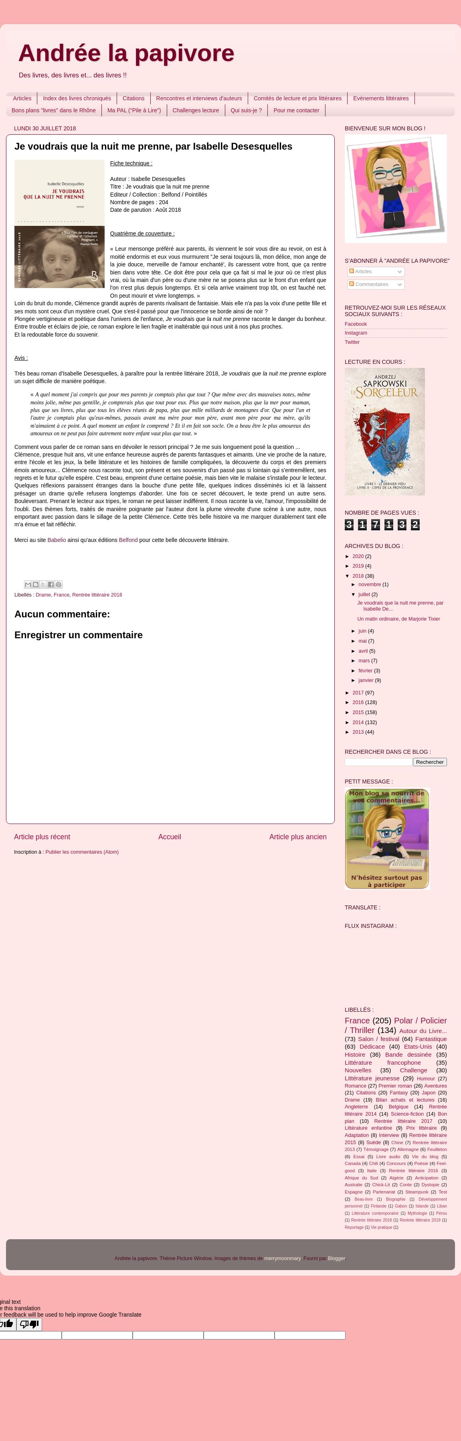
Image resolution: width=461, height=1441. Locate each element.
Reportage (354, 1227)
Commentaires (368, 284)
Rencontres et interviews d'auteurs (199, 98)
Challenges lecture (196, 110)
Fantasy (399, 1093)
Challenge (413, 1070)
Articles (22, 98)
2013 (358, 732)
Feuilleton (437, 1149)
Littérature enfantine (368, 1128)
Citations (133, 98)
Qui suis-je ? (246, 110)
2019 (358, 566)
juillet (365, 594)
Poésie (421, 1163)
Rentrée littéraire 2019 (420, 1220)
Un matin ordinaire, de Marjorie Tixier (398, 619)
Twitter (352, 342)
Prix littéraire (421, 1128)
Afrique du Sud (361, 1177)
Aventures (436, 1086)
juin (363, 631)
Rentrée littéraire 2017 (403, 1121)
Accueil (169, 837)
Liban (442, 1206)
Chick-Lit (381, 1184)
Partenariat (384, 1191)
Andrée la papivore (126, 52)
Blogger (336, 1258)
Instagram (356, 333)
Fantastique (431, 1038)
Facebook (356, 324)
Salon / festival (378, 1038)
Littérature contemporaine (375, 1213)
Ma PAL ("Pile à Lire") (134, 110)
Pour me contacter (296, 110)
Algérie (397, 1177)
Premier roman (395, 1086)
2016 (358, 702)
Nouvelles (358, 1070)
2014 (358, 722)
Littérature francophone (383, 1062)
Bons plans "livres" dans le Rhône (54, 110)
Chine (397, 1142)
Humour (426, 1079)
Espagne (354, 1191)
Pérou (441, 1213)
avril (364, 651)
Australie (353, 1184)
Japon (428, 1093)
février (366, 671)
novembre (371, 584)
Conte (406, 1184)
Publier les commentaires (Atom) (82, 852)
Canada (353, 1163)
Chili (373, 1163)
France (61, 595)
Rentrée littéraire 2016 (413, 1170)
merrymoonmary (282, 1258)
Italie (372, 1170)
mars (365, 661)
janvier (367, 680)
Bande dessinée (408, 1054)
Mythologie (417, 1213)
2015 (358, 712)
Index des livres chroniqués (77, 98)
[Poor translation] (29, 1324)
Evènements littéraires (381, 98)
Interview (389, 1135)
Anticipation (427, 1177)
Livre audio (388, 1156)
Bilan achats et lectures (405, 1100)
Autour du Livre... (423, 1030)
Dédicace (372, 1046)
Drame (43, 595)
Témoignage (376, 1149)
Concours (396, 1163)
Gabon (401, 1206)
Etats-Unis (418, 1046)
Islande (422, 1206)
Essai (359, 1156)
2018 (358, 576)
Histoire (355, 1054)
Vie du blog (425, 1156)
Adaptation (357, 1135)
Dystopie (430, 1184)
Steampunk (416, 1191)
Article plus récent (42, 837)
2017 (358, 693)
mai (363, 641)
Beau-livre (364, 1199)
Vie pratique (381, 1227)
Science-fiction (407, 1114)
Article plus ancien (298, 837)
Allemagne (408, 1149)
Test (443, 1191)
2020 (358, 556)
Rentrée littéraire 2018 (97, 595)
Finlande (378, 1206)
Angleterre (356, 1107)
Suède (373, 1142)
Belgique (398, 1107)
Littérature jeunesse (372, 1078)
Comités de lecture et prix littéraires (298, 98)
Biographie (395, 1199)
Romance (355, 1086)
